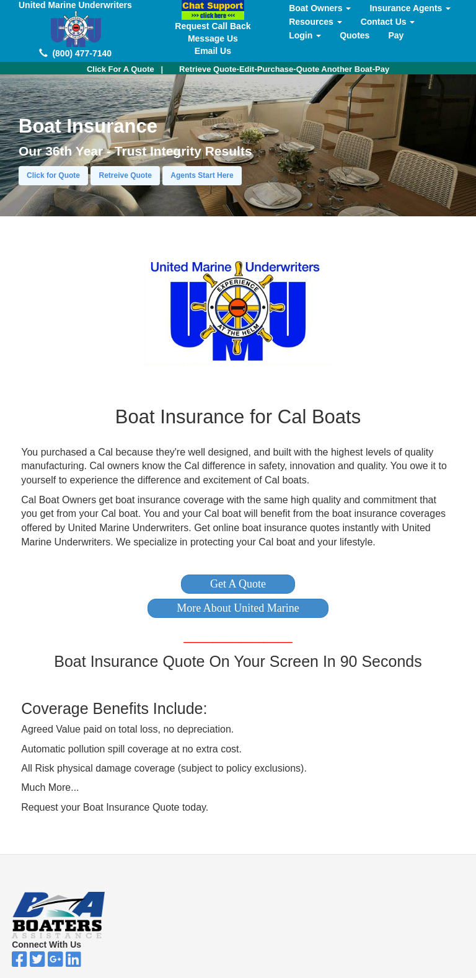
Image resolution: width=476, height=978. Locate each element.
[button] (238, 584)
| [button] (125, 69)
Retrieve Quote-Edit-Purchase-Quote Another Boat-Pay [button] (284, 69)
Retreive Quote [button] (125, 175)
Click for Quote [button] (53, 175)
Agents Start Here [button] (201, 175)
